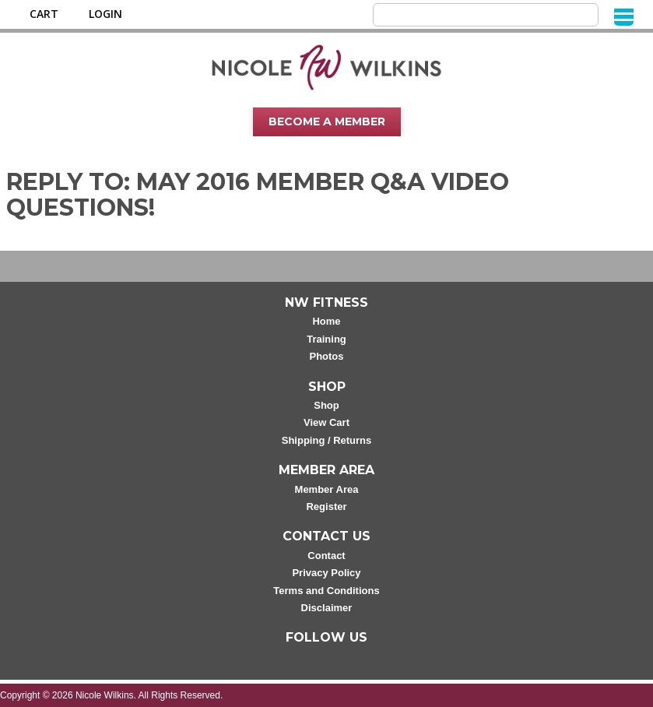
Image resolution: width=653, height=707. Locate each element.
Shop (326, 405)
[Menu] (624, 16)
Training (326, 339)
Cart (44, 14)
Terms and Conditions (326, 590)
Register (326, 506)
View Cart (326, 422)
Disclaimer (327, 608)
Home (326, 321)
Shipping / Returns (327, 440)
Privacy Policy (326, 573)
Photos (326, 356)
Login (105, 14)
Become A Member (327, 121)
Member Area (327, 489)
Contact (326, 555)
